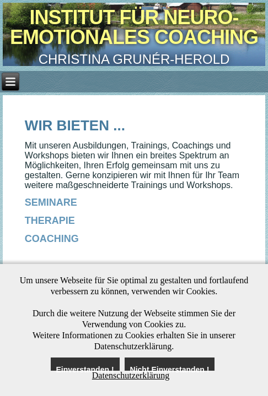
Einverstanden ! (85, 368)
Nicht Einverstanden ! (170, 368)
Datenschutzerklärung (130, 375)
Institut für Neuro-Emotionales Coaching (134, 27)
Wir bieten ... (75, 125)
